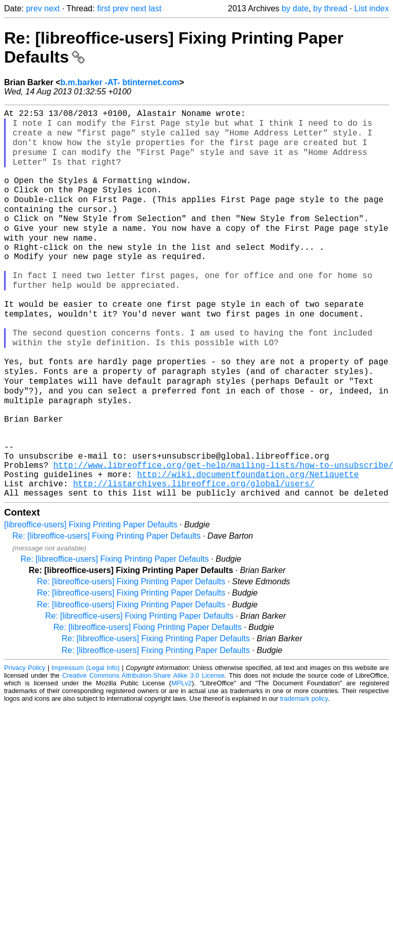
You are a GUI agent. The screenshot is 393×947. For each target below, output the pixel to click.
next (52, 8)
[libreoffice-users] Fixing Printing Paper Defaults (91, 598)
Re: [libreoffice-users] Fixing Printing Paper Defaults (106, 609)
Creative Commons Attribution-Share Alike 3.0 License (143, 749)
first (103, 8)
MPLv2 (181, 757)
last (155, 8)
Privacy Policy (24, 741)
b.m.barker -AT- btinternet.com (120, 82)
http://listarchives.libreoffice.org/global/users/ (193, 555)
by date (295, 8)
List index (371, 8)
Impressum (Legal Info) (85, 741)
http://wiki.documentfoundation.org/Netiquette (248, 543)
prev (34, 8)
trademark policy (304, 772)
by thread (330, 8)
